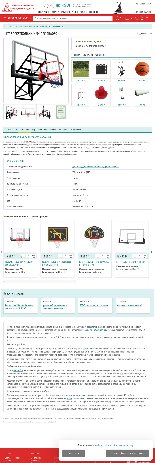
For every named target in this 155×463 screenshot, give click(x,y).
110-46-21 (56, 5)
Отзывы (83, 12)
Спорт (12, 26)
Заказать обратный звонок (82, 6)
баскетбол (18, 370)
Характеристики (39, 129)
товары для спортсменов (94, 329)
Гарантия (65, 12)
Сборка (8, 460)
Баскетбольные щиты (56, 26)
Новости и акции (13, 293)
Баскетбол (40, 26)
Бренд (53, 129)
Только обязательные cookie (127, 453)
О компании (43, 12)
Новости (57, 458)
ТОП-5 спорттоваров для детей (94, 305)
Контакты (93, 12)
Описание (24, 129)
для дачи (76, 166)
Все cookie (74, 453)
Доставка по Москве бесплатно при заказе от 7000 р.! (19, 307)
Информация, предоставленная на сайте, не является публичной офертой (29, 422)
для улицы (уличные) (92, 166)
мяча (69, 398)
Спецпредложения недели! (129, 305)
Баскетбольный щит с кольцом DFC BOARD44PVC (19, 263)
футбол (86, 348)
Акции (75, 12)
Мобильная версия (143, 4)
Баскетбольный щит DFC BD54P (130, 262)
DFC (6, 26)
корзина (83, 395)
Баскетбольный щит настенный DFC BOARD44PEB (56, 263)
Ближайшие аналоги (15, 216)
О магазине (36, 458)
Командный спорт (25, 26)
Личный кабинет (143, 12)
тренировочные (111, 166)
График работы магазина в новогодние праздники (54, 307)
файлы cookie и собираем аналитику (114, 445)
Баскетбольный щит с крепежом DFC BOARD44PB (94, 263)
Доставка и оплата (12, 458)
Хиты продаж (40, 216)
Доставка (55, 12)
